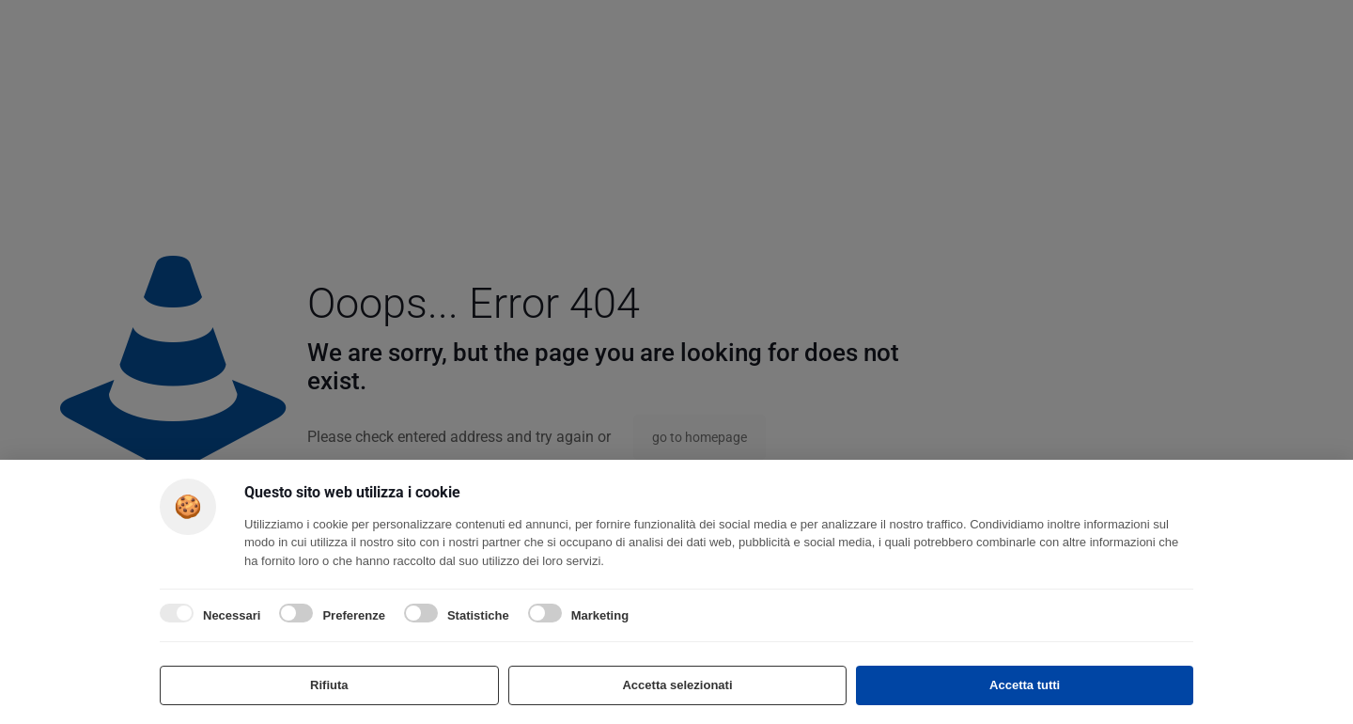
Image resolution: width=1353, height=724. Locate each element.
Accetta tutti (1024, 685)
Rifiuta (329, 685)
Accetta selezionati (677, 685)
